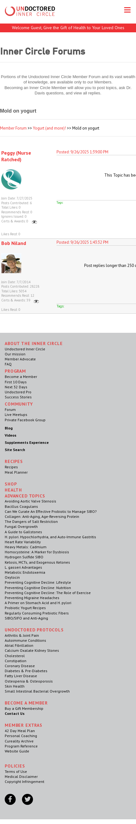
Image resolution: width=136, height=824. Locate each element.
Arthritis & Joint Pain (22, 635)
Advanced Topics (25, 496)
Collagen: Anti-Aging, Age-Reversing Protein (42, 516)
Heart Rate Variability (23, 542)
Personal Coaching (21, 735)
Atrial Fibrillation (19, 645)
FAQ (8, 364)
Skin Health (14, 686)
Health (13, 490)
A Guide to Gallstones (23, 531)
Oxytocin (12, 577)
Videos (10, 435)
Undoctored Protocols (34, 630)
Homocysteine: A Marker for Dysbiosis (37, 552)
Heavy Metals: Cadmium (25, 547)
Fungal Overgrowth (21, 526)
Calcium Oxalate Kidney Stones (32, 650)
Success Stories (18, 397)
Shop (11, 484)
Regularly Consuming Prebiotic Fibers (37, 613)
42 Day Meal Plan (20, 730)
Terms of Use (16, 771)
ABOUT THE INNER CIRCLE (34, 343)
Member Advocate (20, 359)
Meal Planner (16, 472)
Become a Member (21, 376)
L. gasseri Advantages (23, 567)
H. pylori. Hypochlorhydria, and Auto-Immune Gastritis (50, 536)
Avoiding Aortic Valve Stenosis (30, 501)
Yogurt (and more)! (49, 128)
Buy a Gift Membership (24, 708)
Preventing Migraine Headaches (32, 597)
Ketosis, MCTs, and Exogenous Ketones (37, 562)
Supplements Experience (27, 442)
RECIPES (14, 461)
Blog (9, 428)
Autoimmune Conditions (25, 640)
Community (19, 404)
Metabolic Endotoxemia (25, 572)
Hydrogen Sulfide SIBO (24, 557)
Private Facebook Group (25, 419)
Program (15, 371)
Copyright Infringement (24, 781)
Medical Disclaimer (21, 776)
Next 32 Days (16, 387)
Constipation (15, 660)
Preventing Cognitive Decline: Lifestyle (38, 582)
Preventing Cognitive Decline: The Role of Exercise (48, 592)
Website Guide (17, 751)
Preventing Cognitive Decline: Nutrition (38, 587)
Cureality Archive (19, 741)
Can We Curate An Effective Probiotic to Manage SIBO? (51, 511)
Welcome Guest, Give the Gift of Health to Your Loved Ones (68, 27)
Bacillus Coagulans (21, 506)
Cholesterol (15, 655)
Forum (10, 409)
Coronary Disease (20, 665)
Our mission (15, 354)
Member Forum (13, 128)
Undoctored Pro (18, 392)
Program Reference (21, 746)
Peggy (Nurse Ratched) (16, 156)
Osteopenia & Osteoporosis (29, 681)
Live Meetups (16, 414)
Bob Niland (13, 243)
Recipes (11, 467)
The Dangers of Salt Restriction (31, 521)
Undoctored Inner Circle (25, 349)
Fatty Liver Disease (21, 675)
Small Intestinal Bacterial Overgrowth (37, 691)
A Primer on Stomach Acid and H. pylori (38, 602)
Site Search (15, 449)
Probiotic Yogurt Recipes (25, 607)
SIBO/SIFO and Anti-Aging (26, 618)
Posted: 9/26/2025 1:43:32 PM (82, 242)
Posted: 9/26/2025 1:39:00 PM (82, 152)
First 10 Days (16, 382)
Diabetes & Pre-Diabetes (26, 670)
